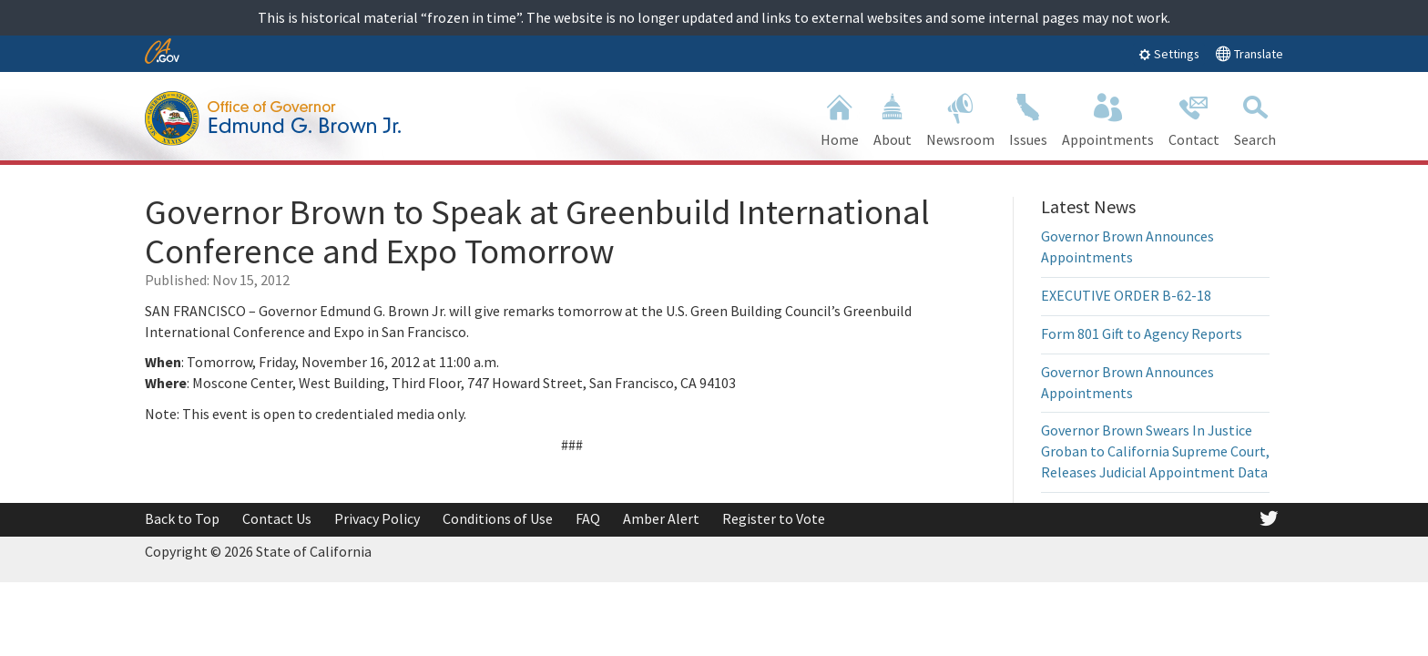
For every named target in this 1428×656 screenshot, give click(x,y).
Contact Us (276, 518)
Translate (1249, 53)
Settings (1168, 54)
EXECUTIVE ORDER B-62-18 (1126, 295)
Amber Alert (661, 518)
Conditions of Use (498, 518)
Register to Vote (773, 518)
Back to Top (182, 518)
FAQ (588, 518)
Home (840, 118)
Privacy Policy (377, 518)
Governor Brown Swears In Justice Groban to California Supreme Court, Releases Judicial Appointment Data (1155, 451)
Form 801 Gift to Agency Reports (1141, 333)
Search (1255, 118)
